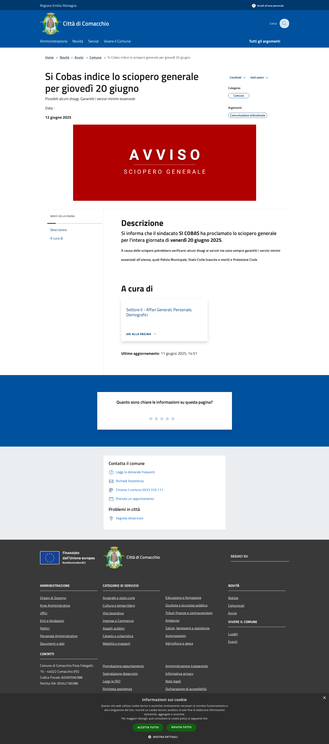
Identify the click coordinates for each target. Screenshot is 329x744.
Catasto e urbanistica (118, 635)
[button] (164, 737)
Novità (64, 57)
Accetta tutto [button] (148, 727)
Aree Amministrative (55, 605)
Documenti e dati (52, 643)
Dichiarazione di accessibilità (186, 688)
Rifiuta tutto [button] (181, 727)
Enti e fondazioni (52, 620)
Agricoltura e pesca (179, 643)
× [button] (324, 698)
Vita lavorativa (113, 613)
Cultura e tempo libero (119, 605)
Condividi (238, 77)
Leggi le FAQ (112, 681)
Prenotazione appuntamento (123, 665)
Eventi (232, 641)
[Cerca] (284, 23)
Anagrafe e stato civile (119, 597)
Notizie (233, 597)
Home (49, 57)
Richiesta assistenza (117, 688)
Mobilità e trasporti (116, 643)
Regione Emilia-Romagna (58, 5)
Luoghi (233, 634)
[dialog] (164, 718)
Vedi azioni (259, 77)
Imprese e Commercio (118, 620)
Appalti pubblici (114, 628)
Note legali (173, 681)
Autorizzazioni (175, 635)
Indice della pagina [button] (62, 216)
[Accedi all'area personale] (267, 6)
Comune (95, 57)
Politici (45, 628)
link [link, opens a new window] (205, 718)
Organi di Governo (53, 597)
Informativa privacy (179, 673)
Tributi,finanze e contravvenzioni (189, 612)
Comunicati (236, 605)
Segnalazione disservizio (120, 673)
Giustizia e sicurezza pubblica (186, 605)
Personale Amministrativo (59, 635)
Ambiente (172, 620)
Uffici (43, 613)
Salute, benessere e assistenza (187, 628)
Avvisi (79, 57)
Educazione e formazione (183, 597)
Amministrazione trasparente (186, 665)
